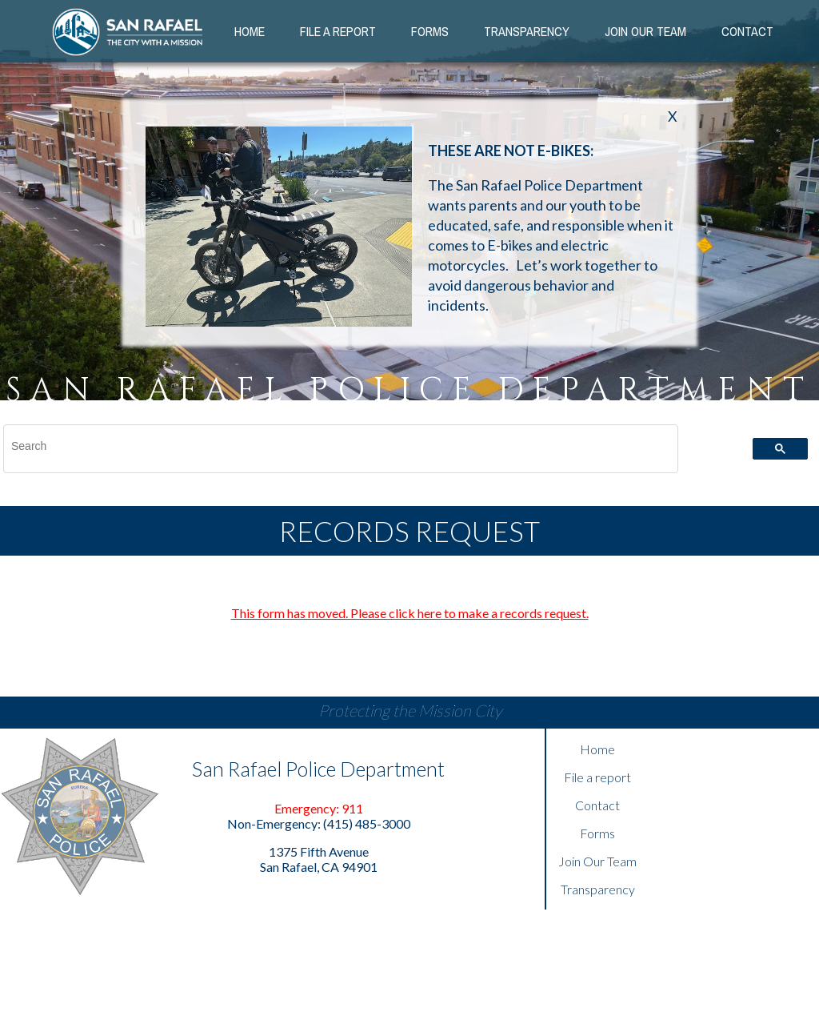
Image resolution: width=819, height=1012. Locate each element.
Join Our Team (597, 861)
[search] (331, 446)
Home (249, 31)
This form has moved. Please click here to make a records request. (410, 612)
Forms (430, 31)
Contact (747, 31)
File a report (597, 777)
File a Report (338, 31)
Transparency (526, 31)
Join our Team (645, 31)
